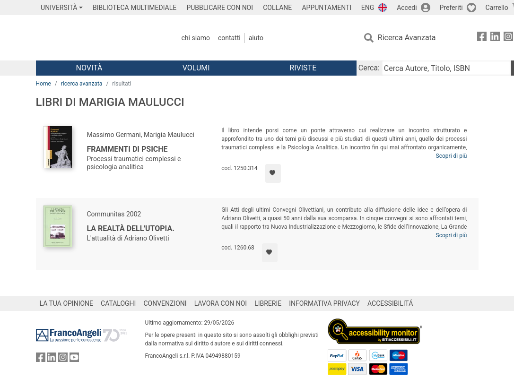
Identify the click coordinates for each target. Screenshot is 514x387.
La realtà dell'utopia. (130, 228)
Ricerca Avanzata (407, 37)
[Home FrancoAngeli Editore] (98, 38)
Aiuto (256, 38)
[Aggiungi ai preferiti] (273, 173)
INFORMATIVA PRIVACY (324, 303)
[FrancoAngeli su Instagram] (508, 38)
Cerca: (369, 67)
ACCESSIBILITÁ (390, 303)
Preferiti (451, 7)
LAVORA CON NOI (220, 303)
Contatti (229, 38)
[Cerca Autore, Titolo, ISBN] (446, 68)
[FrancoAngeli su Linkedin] (495, 38)
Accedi (407, 7)
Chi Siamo (196, 38)
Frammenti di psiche (127, 149)
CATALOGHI (118, 303)
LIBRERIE (267, 303)
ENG (367, 7)
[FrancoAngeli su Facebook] (482, 38)
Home (43, 83)
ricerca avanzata (82, 83)
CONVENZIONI (164, 303)
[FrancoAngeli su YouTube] (74, 359)
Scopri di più (451, 156)
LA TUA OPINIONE (67, 303)
